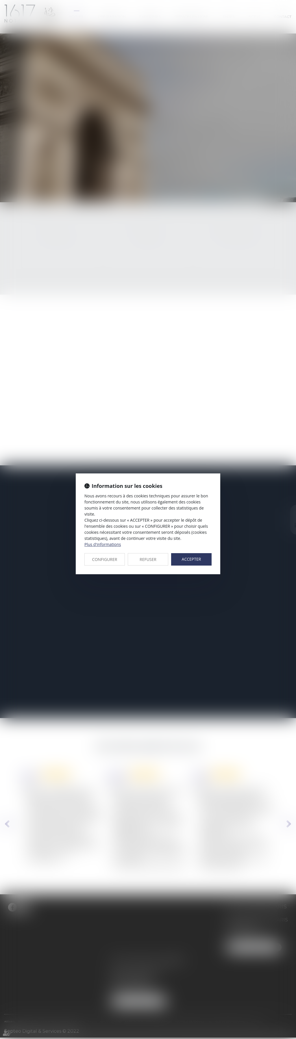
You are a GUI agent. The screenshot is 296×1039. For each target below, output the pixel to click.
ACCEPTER (191, 559)
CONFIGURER (104, 559)
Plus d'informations (102, 544)
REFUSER (148, 559)
